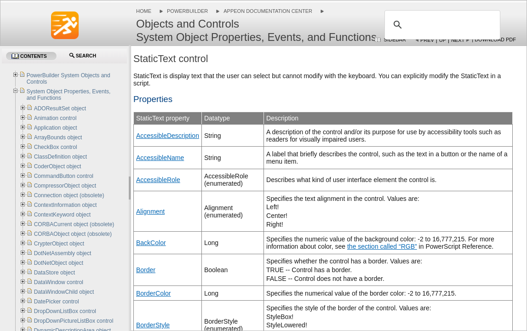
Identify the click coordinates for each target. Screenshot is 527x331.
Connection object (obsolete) (69, 195)
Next (457, 40)
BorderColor (153, 293)
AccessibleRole (158, 179)
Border (145, 270)
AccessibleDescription (167, 135)
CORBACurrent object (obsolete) (74, 224)
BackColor (151, 242)
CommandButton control (63, 176)
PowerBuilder (187, 11)
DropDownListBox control (65, 311)
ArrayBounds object (58, 137)
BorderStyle (153, 325)
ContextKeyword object (62, 214)
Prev (427, 40)
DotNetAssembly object (63, 253)
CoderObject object (57, 166)
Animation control (55, 118)
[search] (441, 24)
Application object (55, 128)
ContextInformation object (65, 205)
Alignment (150, 211)
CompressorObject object (65, 186)
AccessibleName (160, 157)
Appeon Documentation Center (267, 11)
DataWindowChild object (64, 292)
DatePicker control (56, 301)
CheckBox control (55, 147)
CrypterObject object (59, 243)
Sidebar (395, 39)
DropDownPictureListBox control (74, 321)
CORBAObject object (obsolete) (73, 234)
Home (143, 11)
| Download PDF (494, 39)
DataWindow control (58, 282)
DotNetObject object (58, 263)
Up (442, 40)
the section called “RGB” (382, 246)
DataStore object (54, 272)
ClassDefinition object (60, 157)
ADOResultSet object (60, 108)
